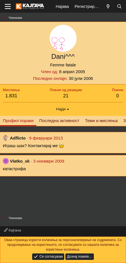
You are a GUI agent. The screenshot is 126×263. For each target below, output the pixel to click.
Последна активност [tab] (59, 120)
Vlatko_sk (20, 161)
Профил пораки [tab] (18, 120)
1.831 (11, 95)
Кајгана (12, 230)
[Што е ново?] (108, 6)
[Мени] (7, 6)
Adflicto (18, 138)
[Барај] (119, 6)
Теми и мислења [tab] (101, 120)
